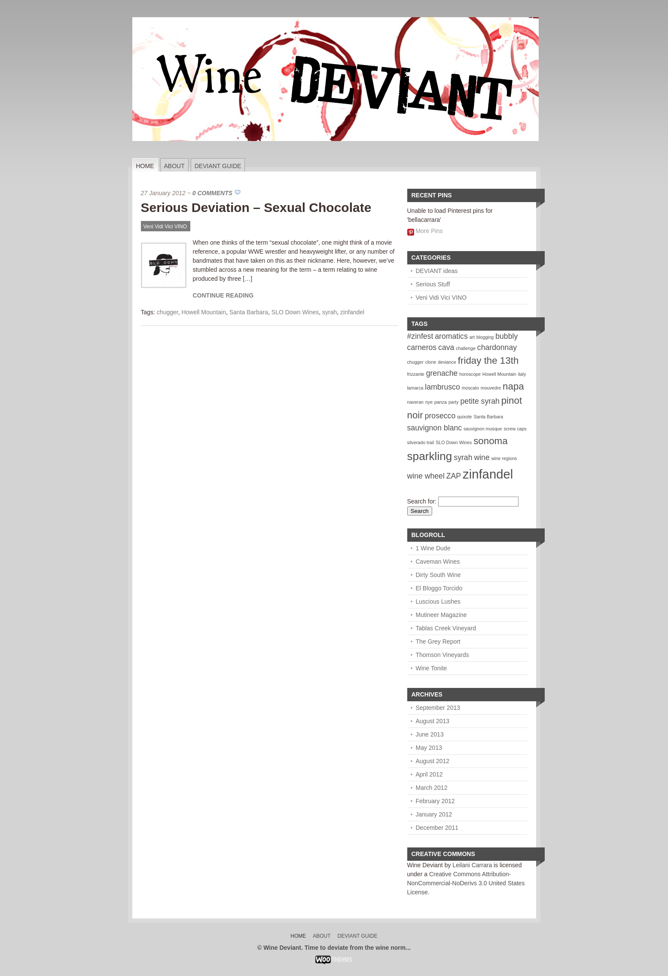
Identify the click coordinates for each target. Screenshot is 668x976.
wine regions (504, 458)
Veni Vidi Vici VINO (165, 227)
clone (430, 362)
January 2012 (434, 814)
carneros (422, 347)
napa (513, 386)
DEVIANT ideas (437, 270)
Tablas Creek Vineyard (446, 628)
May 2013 (429, 747)
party (453, 402)
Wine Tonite (431, 668)
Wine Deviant (425, 865)
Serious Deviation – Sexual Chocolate (256, 207)
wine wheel (426, 476)
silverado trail (420, 442)
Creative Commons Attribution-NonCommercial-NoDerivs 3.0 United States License (466, 883)
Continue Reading (223, 295)
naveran (415, 402)
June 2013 (430, 734)
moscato (470, 387)
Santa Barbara (248, 312)
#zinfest (420, 336)
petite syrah (480, 401)
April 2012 (429, 774)
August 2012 (433, 761)
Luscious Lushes (438, 601)
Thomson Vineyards (442, 654)
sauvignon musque (483, 428)
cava (446, 347)
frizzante (415, 374)
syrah (329, 312)
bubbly (506, 336)
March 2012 (432, 787)
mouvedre (491, 387)
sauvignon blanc (434, 428)
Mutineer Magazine (441, 614)
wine (481, 457)
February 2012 (435, 801)
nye (429, 402)
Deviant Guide (218, 166)
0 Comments (212, 193)
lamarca (415, 387)
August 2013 (433, 721)
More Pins (428, 230)
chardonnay (497, 347)
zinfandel (352, 312)
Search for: (421, 501)
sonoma (490, 441)
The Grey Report (438, 641)
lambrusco (442, 387)
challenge (466, 348)
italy (522, 374)
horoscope (470, 374)
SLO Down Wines (295, 312)
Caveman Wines (438, 561)
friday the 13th (488, 360)
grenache (442, 373)
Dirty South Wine (438, 574)
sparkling (429, 456)
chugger (167, 312)
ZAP (453, 476)
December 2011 (437, 827)
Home (145, 166)
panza (440, 402)
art (472, 337)
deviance (447, 362)
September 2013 (438, 707)
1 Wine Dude (433, 548)
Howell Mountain (203, 312)
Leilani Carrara (472, 865)
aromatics (451, 336)
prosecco (440, 415)
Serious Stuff (433, 284)
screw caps (514, 428)
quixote (464, 416)
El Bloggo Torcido (439, 588)
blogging (485, 337)
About (174, 166)
